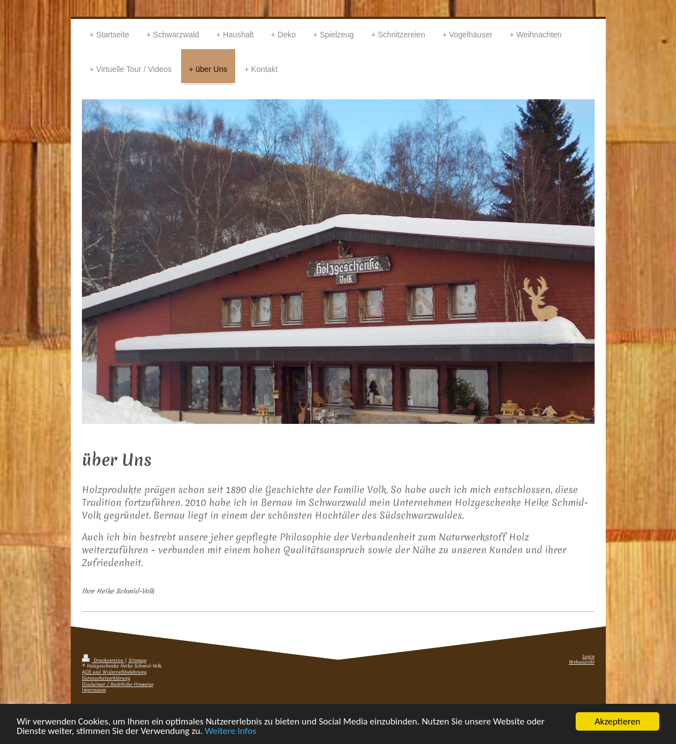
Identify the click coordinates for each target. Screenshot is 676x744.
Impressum (94, 690)
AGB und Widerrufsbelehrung (114, 672)
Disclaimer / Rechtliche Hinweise (117, 685)
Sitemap (138, 661)
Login (588, 657)
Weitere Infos (230, 731)
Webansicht (582, 662)
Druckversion (103, 661)
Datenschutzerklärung (106, 678)
